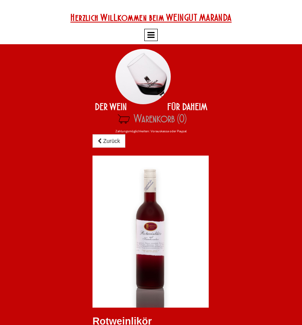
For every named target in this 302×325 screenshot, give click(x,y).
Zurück (109, 153)
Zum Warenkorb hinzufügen (131, 256)
